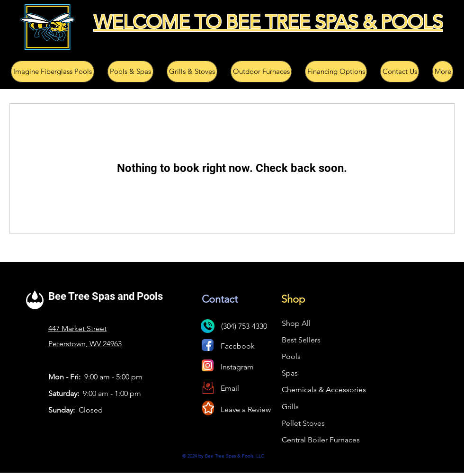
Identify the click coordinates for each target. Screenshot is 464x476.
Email (230, 388)
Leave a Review (246, 409)
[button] (52, 71)
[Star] (208, 408)
